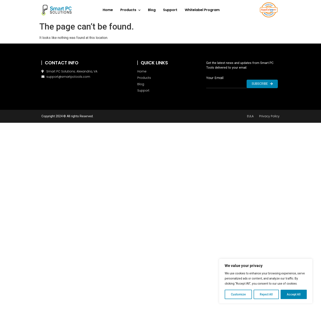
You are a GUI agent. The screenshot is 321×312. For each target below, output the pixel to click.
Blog (152, 9)
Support (170, 9)
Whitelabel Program (202, 9)
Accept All (294, 294)
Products (130, 10)
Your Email (214, 78)
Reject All (266, 294)
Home (108, 9)
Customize (238, 294)
